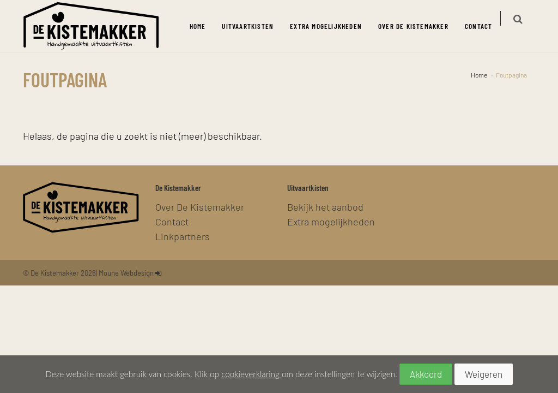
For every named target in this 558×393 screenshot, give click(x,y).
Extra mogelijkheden (332, 26)
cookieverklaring (251, 374)
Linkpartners (182, 236)
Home (204, 26)
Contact (485, 26)
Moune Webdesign (126, 272)
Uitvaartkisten (254, 26)
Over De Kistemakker (420, 26)
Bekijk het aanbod (325, 206)
